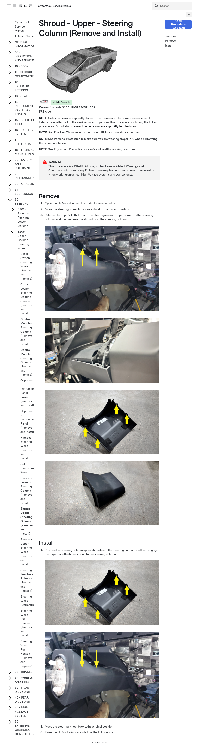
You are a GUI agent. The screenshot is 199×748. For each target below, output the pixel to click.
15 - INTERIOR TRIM (24, 122)
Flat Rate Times (64, 132)
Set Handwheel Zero (27, 468)
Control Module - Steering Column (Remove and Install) (26, 331)
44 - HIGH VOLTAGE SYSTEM (21, 711)
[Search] (172, 6)
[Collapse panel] (189, 14)
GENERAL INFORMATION (25, 44)
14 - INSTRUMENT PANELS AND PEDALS (24, 108)
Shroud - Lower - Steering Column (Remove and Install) (26, 490)
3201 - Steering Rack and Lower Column (23, 217)
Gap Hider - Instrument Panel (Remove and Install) (27, 421)
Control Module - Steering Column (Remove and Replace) (26, 362)
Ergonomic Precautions (69, 149)
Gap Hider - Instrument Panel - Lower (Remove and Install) (27, 393)
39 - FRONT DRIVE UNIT (23, 689)
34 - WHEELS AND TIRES (24, 679)
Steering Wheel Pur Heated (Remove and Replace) (26, 654)
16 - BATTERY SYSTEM (24, 132)
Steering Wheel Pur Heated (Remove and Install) (26, 623)
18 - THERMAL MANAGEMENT (25, 152)
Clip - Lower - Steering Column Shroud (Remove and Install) (26, 299)
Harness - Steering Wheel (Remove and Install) (26, 448)
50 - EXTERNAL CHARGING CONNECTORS (25, 728)
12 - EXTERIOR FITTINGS (22, 86)
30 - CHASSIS (24, 183)
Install (169, 45)
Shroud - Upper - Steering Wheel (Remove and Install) (26, 552)
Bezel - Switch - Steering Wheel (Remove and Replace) (26, 266)
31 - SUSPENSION (24, 191)
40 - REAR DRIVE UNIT (23, 699)
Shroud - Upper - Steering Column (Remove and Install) (26, 521)
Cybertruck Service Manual (22, 26)
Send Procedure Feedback (178, 24)
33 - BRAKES (23, 671)
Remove (170, 40)
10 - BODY (22, 66)
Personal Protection (67, 139)
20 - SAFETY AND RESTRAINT (23, 164)
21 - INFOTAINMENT (25, 176)
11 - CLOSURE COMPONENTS (25, 74)
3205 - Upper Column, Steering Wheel (23, 240)
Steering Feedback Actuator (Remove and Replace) (26, 580)
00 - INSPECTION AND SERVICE (24, 56)
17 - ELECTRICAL (23, 142)
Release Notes (24, 36)
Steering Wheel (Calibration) (28, 600)
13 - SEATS (22, 96)
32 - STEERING (22, 201)
